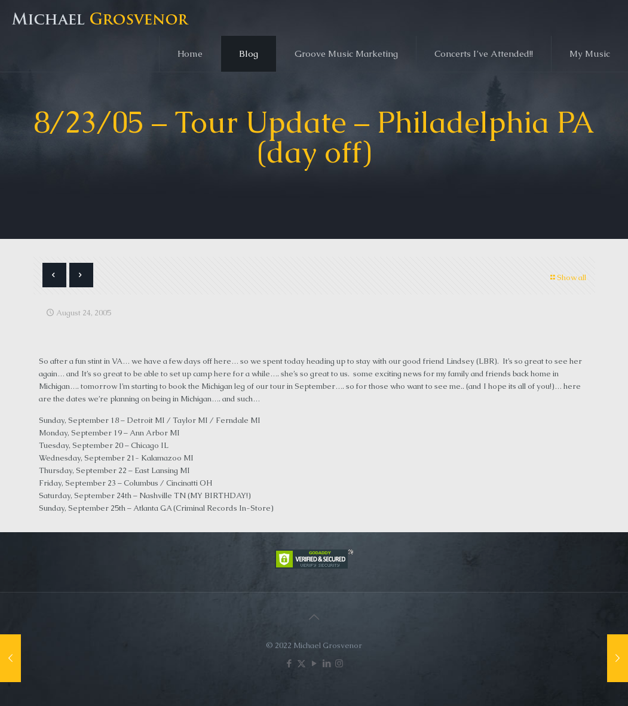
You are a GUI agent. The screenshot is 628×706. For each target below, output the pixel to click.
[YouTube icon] (314, 663)
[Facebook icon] (288, 663)
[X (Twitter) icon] (301, 663)
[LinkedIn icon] (326, 663)
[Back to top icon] (314, 617)
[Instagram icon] (339, 663)
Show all (567, 277)
